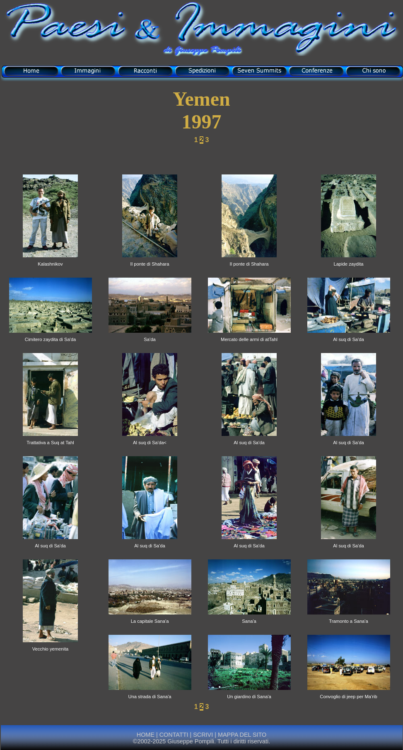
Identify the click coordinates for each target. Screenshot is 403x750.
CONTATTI (173, 734)
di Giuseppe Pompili (201, 50)
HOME (145, 734)
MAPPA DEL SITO (241, 734)
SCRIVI (203, 734)
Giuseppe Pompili (190, 741)
